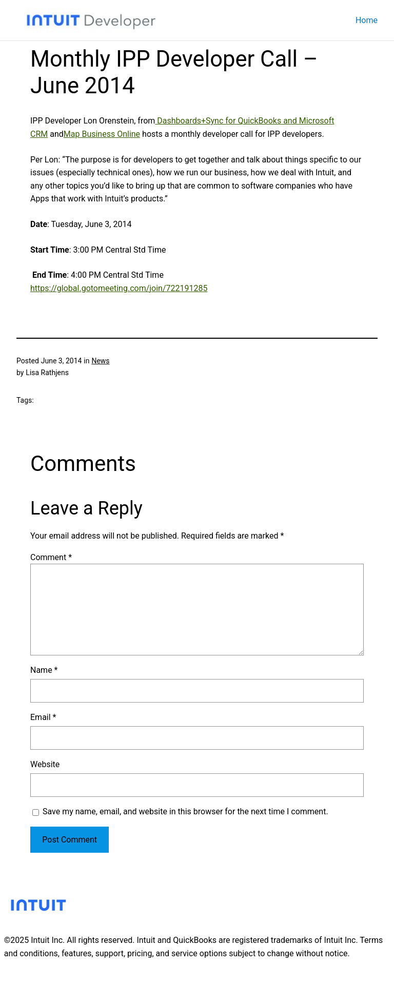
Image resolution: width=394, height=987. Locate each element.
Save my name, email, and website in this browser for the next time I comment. (185, 811)
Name (44, 670)
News (100, 361)
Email (43, 717)
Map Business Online (102, 134)
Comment (51, 557)
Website (45, 764)
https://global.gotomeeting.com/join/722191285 (118, 288)
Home (367, 20)
